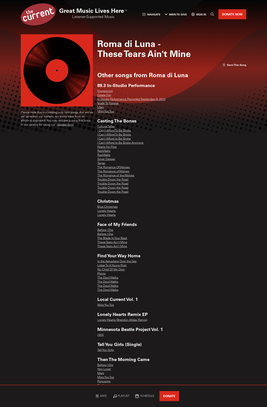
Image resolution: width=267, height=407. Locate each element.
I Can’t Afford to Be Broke (114, 138)
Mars (100, 107)
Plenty (101, 273)
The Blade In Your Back (112, 238)
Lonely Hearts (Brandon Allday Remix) (122, 320)
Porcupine (104, 381)
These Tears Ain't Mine (112, 242)
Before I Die (105, 230)
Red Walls (103, 151)
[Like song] (234, 65)
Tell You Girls (105, 350)
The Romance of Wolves (113, 171)
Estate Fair (104, 95)
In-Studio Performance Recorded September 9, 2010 (131, 99)
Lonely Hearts (106, 211)
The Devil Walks (107, 277)
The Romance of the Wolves (115, 175)
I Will (100, 335)
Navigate (151, 14)
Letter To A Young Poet (111, 265)
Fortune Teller (106, 126)
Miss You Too (105, 111)
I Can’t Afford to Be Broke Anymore (120, 143)
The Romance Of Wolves (113, 167)
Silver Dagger (106, 159)
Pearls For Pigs (107, 147)
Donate (169, 396)
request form (65, 124)
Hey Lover (104, 369)
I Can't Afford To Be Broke (114, 130)
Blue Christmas (107, 207)
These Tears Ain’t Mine (112, 246)
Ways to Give (176, 14)
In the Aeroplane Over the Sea (116, 261)
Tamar (101, 163)
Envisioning (105, 91)
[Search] (212, 14)
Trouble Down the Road (112, 179)
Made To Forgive (108, 103)
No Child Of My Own (111, 269)
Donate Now (232, 14)
